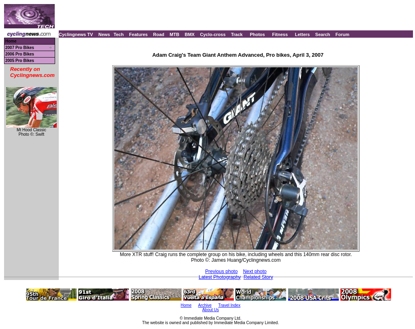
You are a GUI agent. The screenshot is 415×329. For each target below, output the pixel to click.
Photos (257, 34)
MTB (175, 34)
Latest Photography (220, 277)
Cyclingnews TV (76, 34)
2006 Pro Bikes (19, 54)
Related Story (258, 277)
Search (322, 34)
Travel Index (229, 305)
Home (11, 41)
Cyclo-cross (213, 34)
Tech (118, 34)
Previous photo (221, 271)
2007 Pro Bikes (19, 47)
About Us (210, 310)
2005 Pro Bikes (19, 60)
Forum (342, 34)
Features (138, 34)
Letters (302, 34)
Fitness (280, 34)
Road (159, 34)
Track (237, 34)
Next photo (255, 271)
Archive (205, 305)
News (104, 34)
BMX (190, 34)
